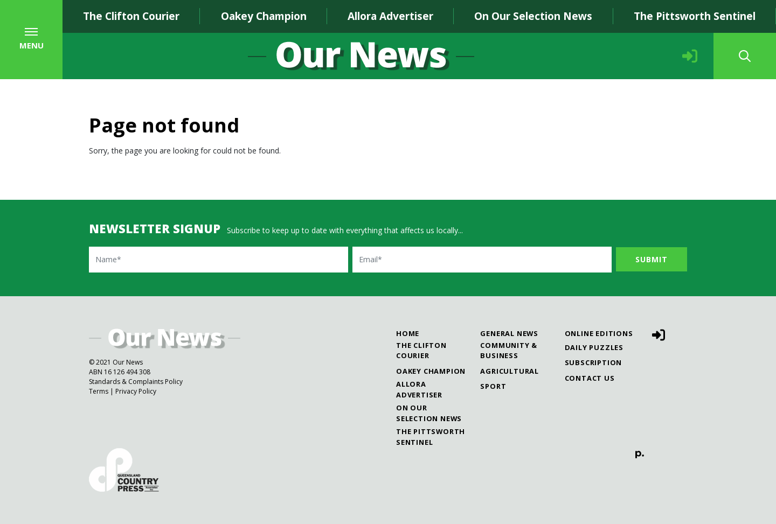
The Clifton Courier (131, 16)
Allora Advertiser (390, 16)
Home (407, 333)
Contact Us (590, 378)
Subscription (593, 362)
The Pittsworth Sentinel (430, 436)
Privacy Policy (135, 391)
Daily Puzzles (594, 347)
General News (509, 333)
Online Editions (599, 333)
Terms (98, 391)
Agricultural (509, 371)
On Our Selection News (533, 16)
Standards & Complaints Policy (136, 381)
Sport (493, 386)
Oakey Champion (264, 16)
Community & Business (508, 350)
